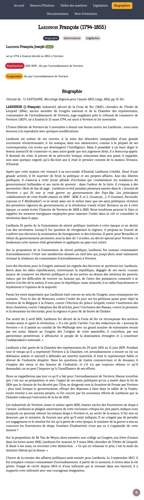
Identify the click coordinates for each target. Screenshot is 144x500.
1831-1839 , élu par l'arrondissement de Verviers (45, 66)
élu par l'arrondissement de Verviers (37, 76)
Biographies (122, 5)
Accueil (19, 5)
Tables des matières (73, 5)
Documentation (57, 14)
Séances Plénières (42, 5)
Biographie (51, 38)
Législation (100, 5)
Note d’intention (85, 14)
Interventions (72, 38)
